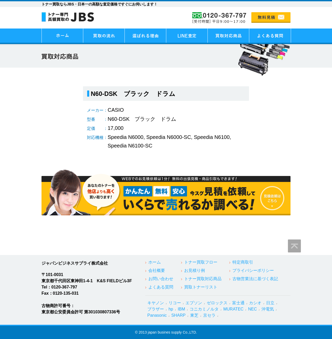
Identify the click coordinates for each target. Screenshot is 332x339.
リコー (175, 303)
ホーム (154, 262)
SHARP (178, 315)
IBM (181, 309)
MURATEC (233, 309)
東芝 (194, 315)
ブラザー (155, 309)
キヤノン (155, 303)
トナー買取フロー (200, 262)
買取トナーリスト (200, 287)
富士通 (238, 303)
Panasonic (157, 315)
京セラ (209, 315)
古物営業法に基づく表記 (255, 279)
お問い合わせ (160, 279)
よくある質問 (160, 287)
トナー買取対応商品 (203, 279)
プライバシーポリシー (253, 270)
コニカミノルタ (204, 309)
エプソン (193, 303)
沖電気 (267, 309)
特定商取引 (242, 262)
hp (171, 309)
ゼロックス (217, 303)
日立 (270, 303)
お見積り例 (194, 270)
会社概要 (156, 270)
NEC (252, 309)
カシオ (255, 303)
